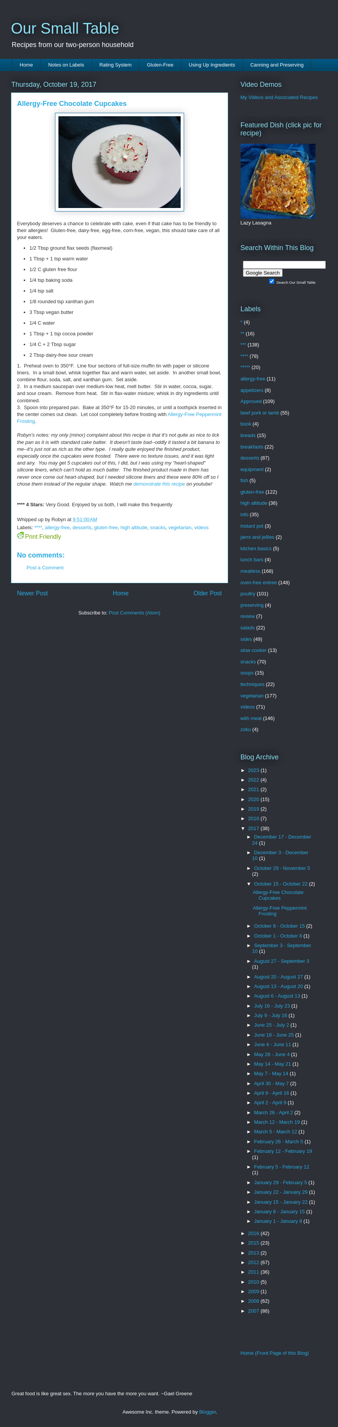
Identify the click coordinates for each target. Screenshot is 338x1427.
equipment (252, 469)
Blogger (207, 1412)
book (246, 424)
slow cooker (254, 650)
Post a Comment (45, 567)
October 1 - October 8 (278, 936)
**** (38, 527)
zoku (246, 729)
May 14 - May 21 (273, 1064)
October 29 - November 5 (282, 868)
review (248, 616)
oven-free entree (259, 582)
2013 (254, 1253)
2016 (254, 1233)
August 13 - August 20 (279, 986)
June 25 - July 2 (272, 1025)
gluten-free (106, 527)
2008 (254, 1301)
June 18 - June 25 (274, 1035)
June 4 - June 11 (273, 1044)
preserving (252, 605)
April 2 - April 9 (271, 1102)
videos (201, 527)
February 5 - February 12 (281, 1167)
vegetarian (180, 527)
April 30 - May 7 (272, 1083)
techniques (253, 684)
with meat (251, 718)
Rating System (115, 65)
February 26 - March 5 (279, 1141)
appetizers (252, 390)
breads (248, 435)
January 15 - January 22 (281, 1202)
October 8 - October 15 (280, 926)
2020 (254, 799)
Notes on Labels (66, 65)
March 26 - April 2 (274, 1112)
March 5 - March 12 (276, 1131)
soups (247, 673)
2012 (254, 1262)
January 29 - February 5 (281, 1182)
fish (244, 480)
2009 (254, 1291)
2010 (254, 1282)
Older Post (208, 593)
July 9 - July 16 (271, 1015)
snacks (157, 527)
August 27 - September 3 (281, 961)
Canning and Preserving (276, 65)
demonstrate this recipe (159, 484)
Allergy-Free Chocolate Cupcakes (278, 895)
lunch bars (252, 559)
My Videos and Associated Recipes (279, 97)
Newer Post (32, 593)
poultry (248, 593)
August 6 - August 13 (277, 996)
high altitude (134, 527)
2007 (254, 1311)
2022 (254, 780)
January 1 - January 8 (278, 1221)
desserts (82, 527)
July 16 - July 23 (272, 1006)
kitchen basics (256, 548)
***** (245, 367)
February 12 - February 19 (283, 1151)
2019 (254, 809)
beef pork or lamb (260, 413)
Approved (251, 401)
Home (26, 65)
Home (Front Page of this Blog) (275, 1353)
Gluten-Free (160, 65)
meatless (250, 571)
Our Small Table (65, 28)
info (245, 514)
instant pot (252, 526)
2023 (254, 770)
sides (246, 639)
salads (248, 628)
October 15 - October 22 (281, 884)
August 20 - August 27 (279, 977)
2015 (254, 1243)
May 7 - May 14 (271, 1073)
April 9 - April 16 (272, 1093)
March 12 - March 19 (277, 1122)
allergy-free (57, 527)
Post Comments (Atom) (134, 613)
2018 (254, 818)
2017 (254, 828)
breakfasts (252, 447)
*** (243, 345)
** (242, 333)
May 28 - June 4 (272, 1054)
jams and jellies (258, 537)
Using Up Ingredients (212, 65)
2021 (254, 789)
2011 (254, 1272)
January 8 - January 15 (280, 1211)
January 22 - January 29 (281, 1192)
